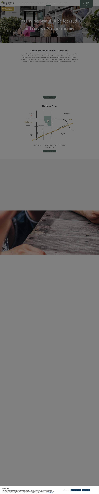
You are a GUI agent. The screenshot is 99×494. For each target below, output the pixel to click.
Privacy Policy (50, 492)
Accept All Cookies (86, 490)
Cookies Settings (66, 490)
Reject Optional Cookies (75, 490)
